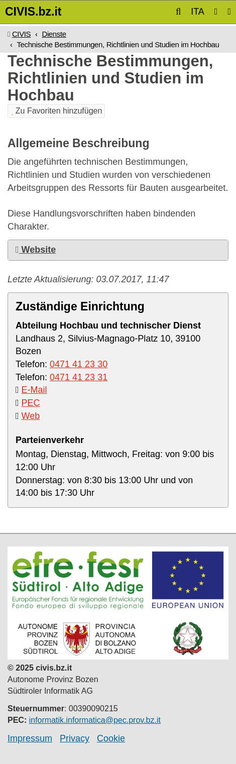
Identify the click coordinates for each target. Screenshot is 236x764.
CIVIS (21, 34)
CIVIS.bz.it (33, 11)
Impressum (30, 738)
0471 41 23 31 (78, 377)
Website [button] (36, 250)
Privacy (74, 738)
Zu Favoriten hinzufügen (56, 110)
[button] (178, 12)
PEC (31, 403)
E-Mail (34, 390)
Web (31, 416)
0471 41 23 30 (78, 364)
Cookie (111, 738)
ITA (197, 12)
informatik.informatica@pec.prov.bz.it (95, 720)
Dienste (54, 34)
